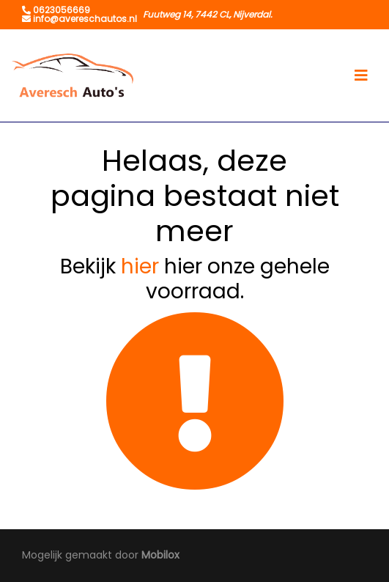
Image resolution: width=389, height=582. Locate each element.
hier (140, 266)
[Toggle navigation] (361, 75)
